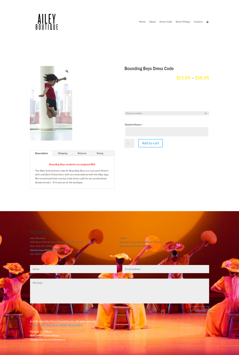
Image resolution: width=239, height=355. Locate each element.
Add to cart (150, 143)
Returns (82, 153)
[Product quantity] (129, 143)
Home (142, 21)
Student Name (134, 124)
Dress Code (165, 21)
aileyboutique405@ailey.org (45, 250)
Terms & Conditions (56, 325)
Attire (129, 87)
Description (41, 153)
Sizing (100, 153)
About (152, 21)
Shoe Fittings (183, 21)
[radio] (133, 96)
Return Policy (75, 325)
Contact (198, 21)
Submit (199, 310)
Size (128, 108)
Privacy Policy (37, 325)
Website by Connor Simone (44, 335)
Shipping (63, 153)
